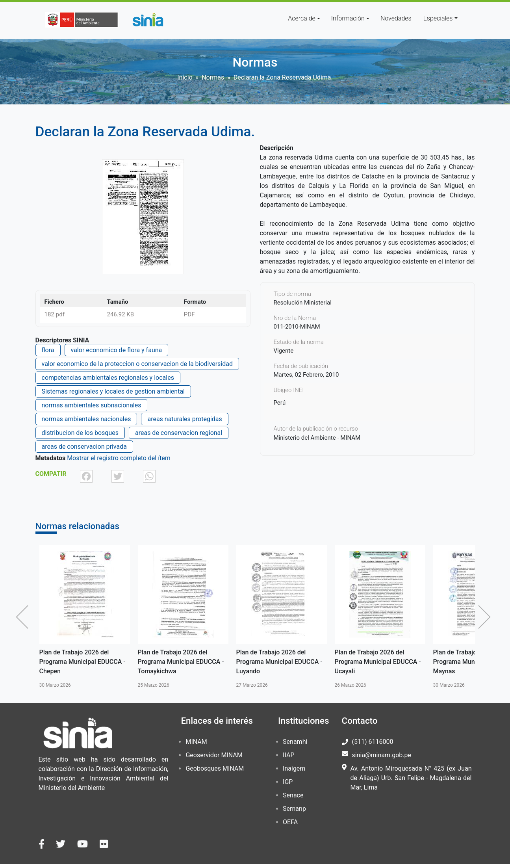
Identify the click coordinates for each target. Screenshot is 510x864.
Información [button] (348, 18)
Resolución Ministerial (303, 302)
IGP (288, 782)
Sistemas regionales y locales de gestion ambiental (113, 391)
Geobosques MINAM (214, 768)
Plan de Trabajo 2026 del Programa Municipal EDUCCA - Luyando (279, 661)
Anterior (24, 617)
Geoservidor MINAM (213, 755)
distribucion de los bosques (80, 433)
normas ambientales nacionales (86, 419)
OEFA (290, 822)
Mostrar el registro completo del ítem (119, 458)
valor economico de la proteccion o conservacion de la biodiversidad (137, 364)
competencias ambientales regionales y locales (108, 377)
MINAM (196, 741)
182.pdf (55, 314)
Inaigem (294, 768)
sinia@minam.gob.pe (381, 755)
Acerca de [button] (301, 18)
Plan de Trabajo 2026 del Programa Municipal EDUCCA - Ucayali (378, 661)
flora (48, 350)
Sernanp (294, 808)
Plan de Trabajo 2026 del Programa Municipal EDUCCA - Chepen (82, 661)
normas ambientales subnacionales (91, 405)
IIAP (288, 755)
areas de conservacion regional (178, 433)
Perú (280, 402)
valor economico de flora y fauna (116, 350)
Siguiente (486, 617)
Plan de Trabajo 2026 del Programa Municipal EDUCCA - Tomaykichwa (181, 661)
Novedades (396, 18)
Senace (293, 795)
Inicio (184, 77)
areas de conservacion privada (84, 446)
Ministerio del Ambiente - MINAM (317, 437)
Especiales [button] (438, 18)
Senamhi (295, 741)
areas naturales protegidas (184, 419)
